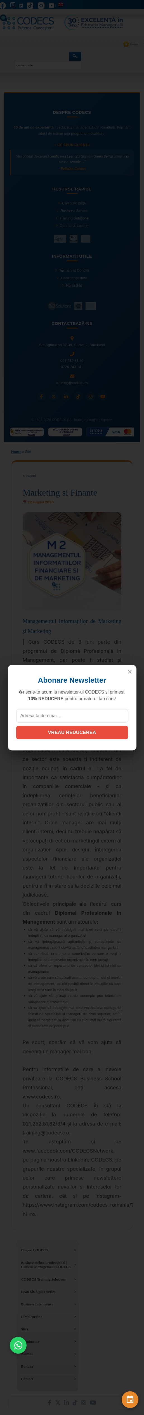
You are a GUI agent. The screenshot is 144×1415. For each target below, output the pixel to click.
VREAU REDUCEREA (72, 732)
